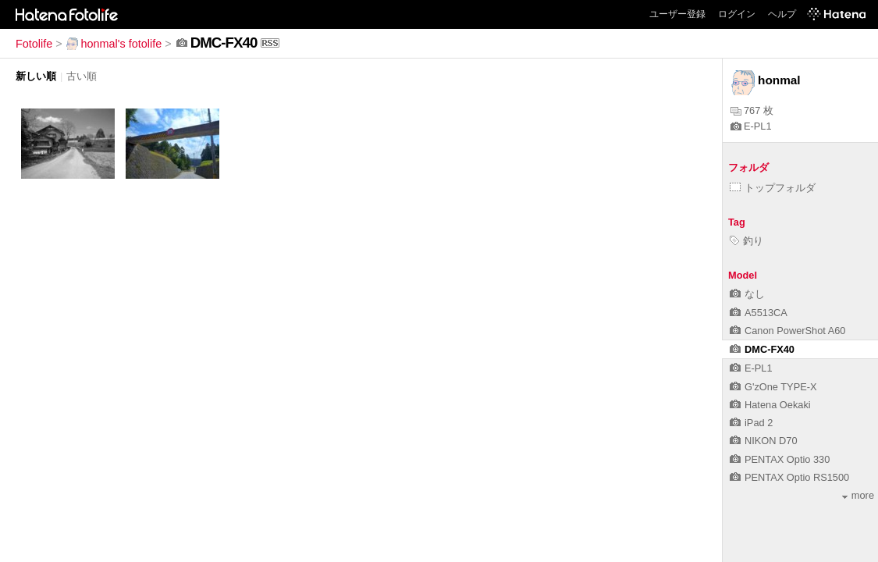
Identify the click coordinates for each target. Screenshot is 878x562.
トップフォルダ (773, 188)
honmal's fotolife (114, 43)
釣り (746, 241)
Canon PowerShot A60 (787, 330)
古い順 (81, 76)
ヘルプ (782, 14)
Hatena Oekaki (770, 405)
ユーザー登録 (677, 14)
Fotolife (34, 43)
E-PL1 (751, 126)
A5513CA (758, 312)
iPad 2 (751, 423)
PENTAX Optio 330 (780, 459)
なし (747, 294)
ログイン (736, 14)
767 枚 (751, 110)
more (858, 495)
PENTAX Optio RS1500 (789, 477)
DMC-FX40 (762, 349)
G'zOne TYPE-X (773, 387)
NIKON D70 (764, 440)
